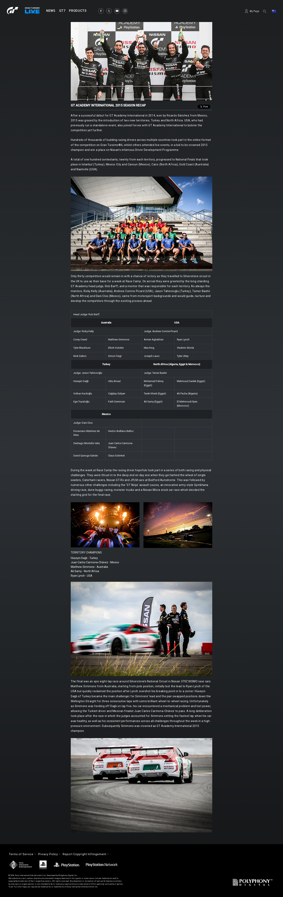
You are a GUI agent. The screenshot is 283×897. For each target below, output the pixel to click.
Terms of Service (21, 854)
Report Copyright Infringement (84, 854)
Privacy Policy (48, 854)
